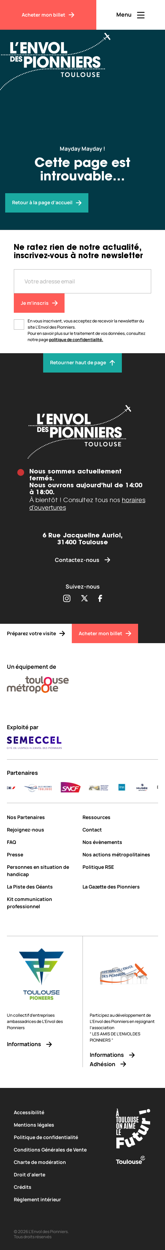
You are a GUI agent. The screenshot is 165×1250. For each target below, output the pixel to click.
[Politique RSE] (120, 867)
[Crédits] (58, 1187)
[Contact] (120, 829)
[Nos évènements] (120, 842)
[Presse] (42, 854)
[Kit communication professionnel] (42, 902)
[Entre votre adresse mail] (82, 281)
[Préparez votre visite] (36, 633)
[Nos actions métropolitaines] (120, 854)
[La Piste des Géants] (42, 886)
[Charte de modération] (58, 1162)
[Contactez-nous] (82, 560)
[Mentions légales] (58, 1124)
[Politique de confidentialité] (58, 1137)
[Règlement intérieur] (58, 1199)
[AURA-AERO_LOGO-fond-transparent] (68, 787)
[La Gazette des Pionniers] (120, 886)
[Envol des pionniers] (46, 203)
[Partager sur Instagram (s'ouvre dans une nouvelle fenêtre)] (66, 599)
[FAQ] (42, 842)
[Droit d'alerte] (58, 1174)
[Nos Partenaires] (42, 817)
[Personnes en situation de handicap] (42, 870)
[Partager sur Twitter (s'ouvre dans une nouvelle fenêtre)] (84, 599)
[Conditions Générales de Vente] (58, 1149)
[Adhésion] (124, 1064)
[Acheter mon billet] (48, 15)
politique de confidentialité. (76, 339)
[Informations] (41, 1044)
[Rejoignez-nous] (42, 829)
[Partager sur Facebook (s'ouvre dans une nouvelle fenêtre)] (100, 599)
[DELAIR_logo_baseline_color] (102, 787)
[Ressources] (120, 817)
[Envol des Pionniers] (60, 57)
